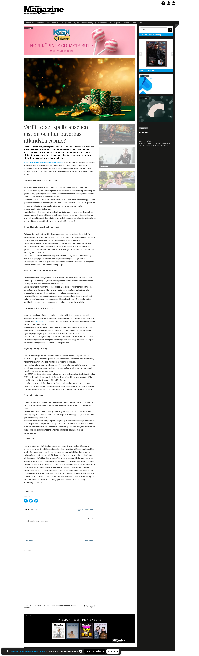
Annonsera (137, 23)
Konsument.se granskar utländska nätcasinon (43, 162)
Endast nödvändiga (94, 651)
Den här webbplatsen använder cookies (28, 651)
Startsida (30, 23)
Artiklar (40, 23)
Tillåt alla (113, 651)
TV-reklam (39, 321)
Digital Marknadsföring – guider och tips (90, 23)
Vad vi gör (115, 23)
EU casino (143, 132)
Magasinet (66, 23)
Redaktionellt (52, 23)
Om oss (126, 23)
